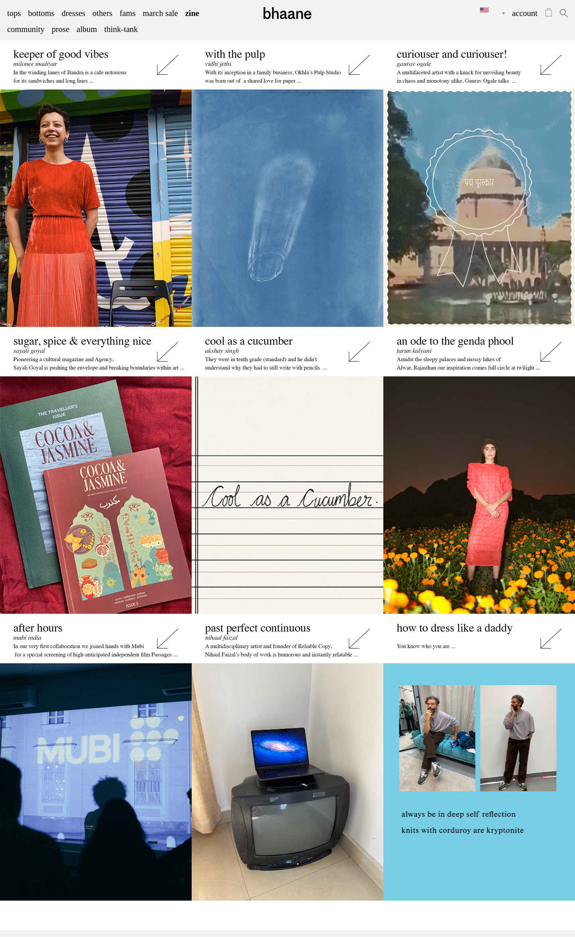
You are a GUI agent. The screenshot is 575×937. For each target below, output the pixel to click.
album (87, 29)
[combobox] (487, 13)
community (25, 29)
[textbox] (487, 10)
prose (60, 29)
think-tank (121, 29)
